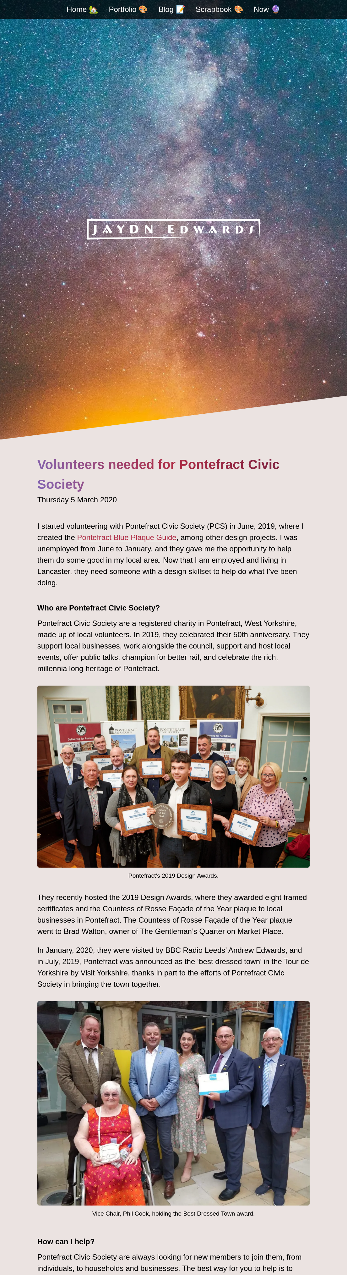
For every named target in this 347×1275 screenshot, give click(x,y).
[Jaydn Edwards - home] (173, 229)
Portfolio (128, 9)
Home (82, 9)
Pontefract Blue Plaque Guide (126, 537)
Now (267, 9)
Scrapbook (219, 9)
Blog (172, 9)
